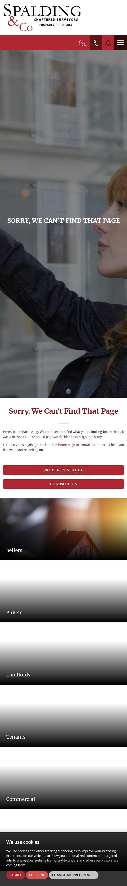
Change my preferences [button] (73, 875)
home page (66, 445)
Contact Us (63, 484)
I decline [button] (37, 875)
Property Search (63, 470)
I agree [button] (15, 875)
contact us (88, 445)
